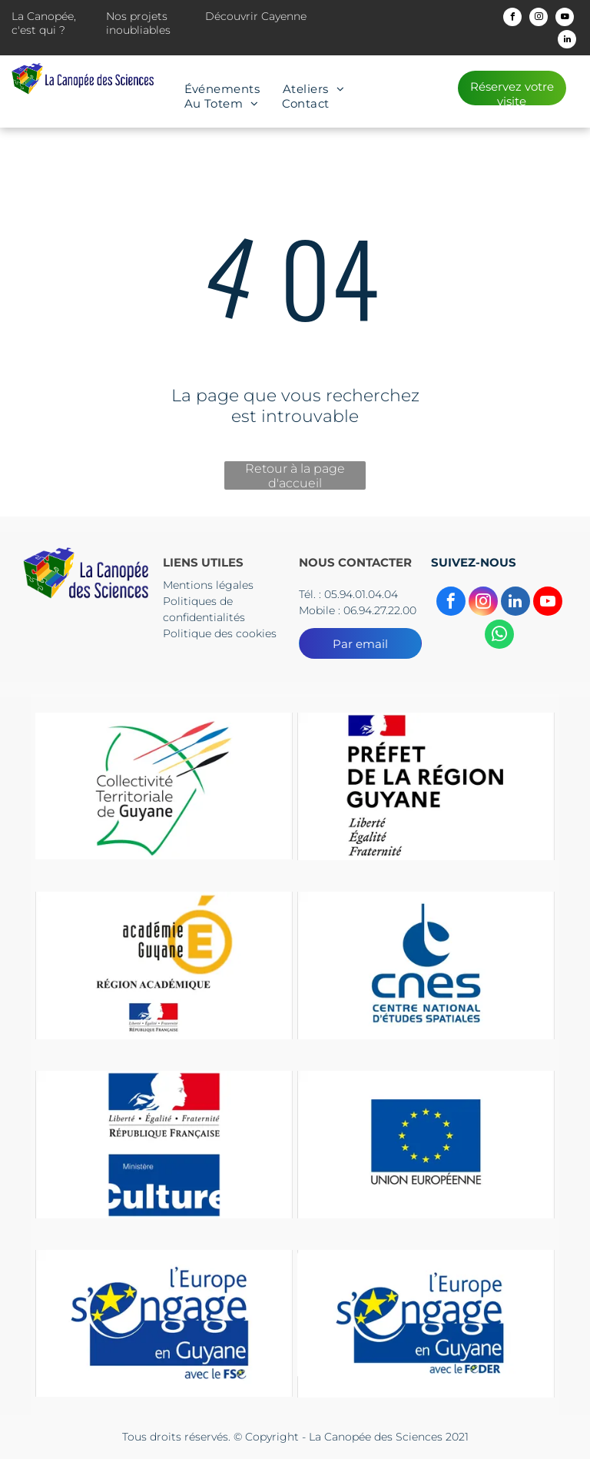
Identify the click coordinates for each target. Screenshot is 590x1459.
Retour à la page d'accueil (295, 475)
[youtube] (564, 19)
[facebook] (512, 19)
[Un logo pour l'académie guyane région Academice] (164, 965)
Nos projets (136, 16)
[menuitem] (222, 88)
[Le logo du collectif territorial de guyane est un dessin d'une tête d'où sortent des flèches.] (164, 786)
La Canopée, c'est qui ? (44, 23)
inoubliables (138, 30)
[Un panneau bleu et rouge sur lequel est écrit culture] (164, 1144)
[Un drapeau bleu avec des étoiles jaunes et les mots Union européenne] (426, 1144)
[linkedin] (567, 41)
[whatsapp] (499, 636)
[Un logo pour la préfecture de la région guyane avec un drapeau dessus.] (426, 786)
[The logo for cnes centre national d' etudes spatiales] (426, 965)
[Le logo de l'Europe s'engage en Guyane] (164, 1323)
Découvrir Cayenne (256, 16)
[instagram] (538, 19)
